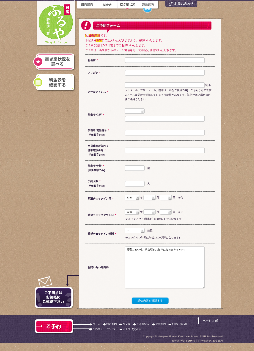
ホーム (96, 331)
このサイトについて (104, 336)
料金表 (126, 331)
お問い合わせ (179, 331)
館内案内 (111, 331)
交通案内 (160, 331)
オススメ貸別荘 (132, 337)
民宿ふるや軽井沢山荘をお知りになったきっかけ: (165, 271)
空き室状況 (142, 331)
